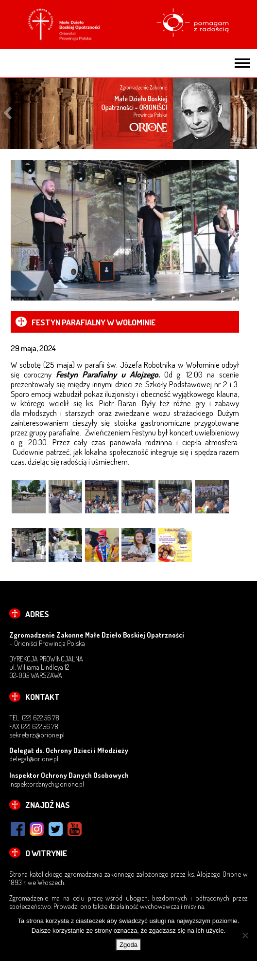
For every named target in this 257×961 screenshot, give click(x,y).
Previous (7, 114)
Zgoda (128, 944)
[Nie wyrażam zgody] (245, 935)
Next (249, 114)
